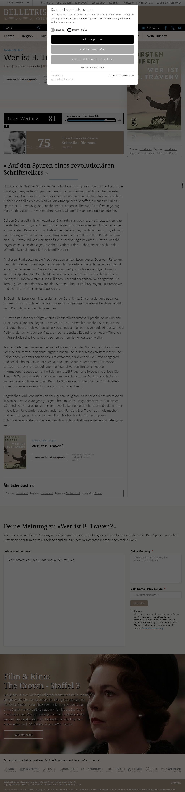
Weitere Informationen (92, 67)
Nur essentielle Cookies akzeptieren (92, 59)
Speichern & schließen (92, 49)
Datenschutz (128, 75)
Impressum (114, 75)
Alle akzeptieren (92, 39)
